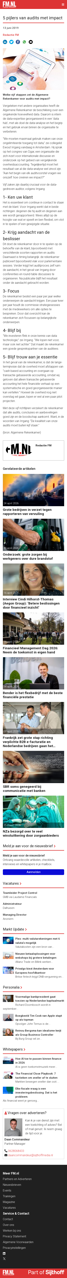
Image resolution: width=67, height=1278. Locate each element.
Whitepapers (13, 1049)
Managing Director (15, 914)
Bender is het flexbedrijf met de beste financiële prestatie (33, 695)
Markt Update (13, 929)
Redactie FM (11, 35)
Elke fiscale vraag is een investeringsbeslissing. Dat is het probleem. (36, 1092)
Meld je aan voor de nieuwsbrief (28, 846)
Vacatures (11, 883)
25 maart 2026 (12, 780)
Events (7, 1190)
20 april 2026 (11, 548)
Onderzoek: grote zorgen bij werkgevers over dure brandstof (28, 556)
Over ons (8, 1225)
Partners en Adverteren (17, 1179)
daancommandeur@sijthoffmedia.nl (30, 1155)
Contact (8, 1219)
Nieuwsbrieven (12, 1184)
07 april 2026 (11, 731)
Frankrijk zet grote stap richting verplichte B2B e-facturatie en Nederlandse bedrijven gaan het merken (28, 742)
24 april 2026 (11, 503)
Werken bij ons (12, 1230)
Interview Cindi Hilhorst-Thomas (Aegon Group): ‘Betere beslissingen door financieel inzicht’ (31, 603)
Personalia (11, 987)
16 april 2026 (11, 592)
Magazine (9, 1202)
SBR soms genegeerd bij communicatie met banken (24, 789)
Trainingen (9, 1196)
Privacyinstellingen (14, 1248)
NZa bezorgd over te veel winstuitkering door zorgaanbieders (31, 833)
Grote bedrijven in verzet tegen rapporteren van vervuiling (27, 512)
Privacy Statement (14, 1236)
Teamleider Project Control (20, 893)
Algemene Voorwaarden (18, 1242)
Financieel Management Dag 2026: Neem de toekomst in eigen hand (30, 650)
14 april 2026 (11, 686)
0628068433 (16, 1151)
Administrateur (12, 903)
